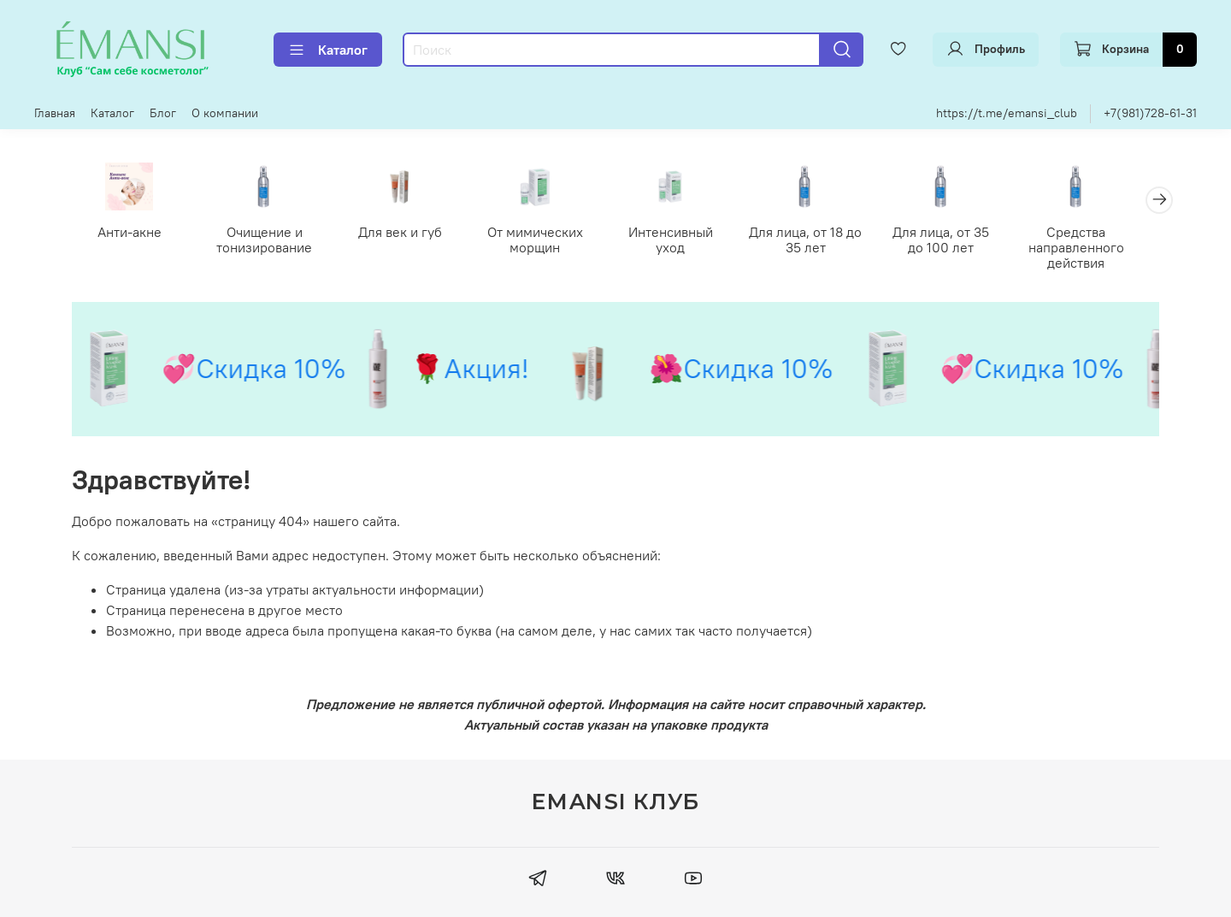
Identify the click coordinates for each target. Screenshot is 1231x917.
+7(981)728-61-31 (1150, 113)
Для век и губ (408, 232)
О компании (224, 113)
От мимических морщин (546, 240)
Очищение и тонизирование (269, 240)
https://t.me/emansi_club (1006, 113)
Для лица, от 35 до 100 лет (962, 240)
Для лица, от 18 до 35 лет (823, 240)
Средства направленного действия (1100, 248)
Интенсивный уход (685, 232)
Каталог (328, 49)
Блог (163, 113)
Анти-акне (131, 232)
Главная (54, 113)
